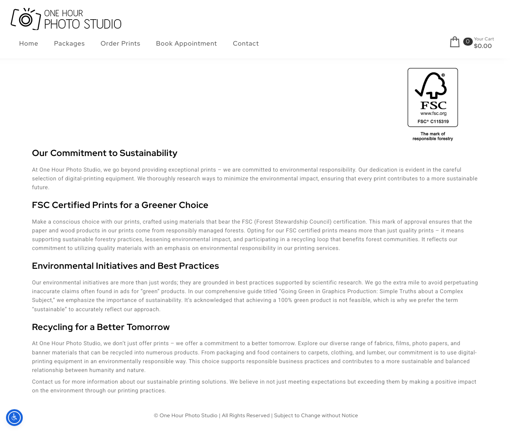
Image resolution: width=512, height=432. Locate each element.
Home (28, 43)
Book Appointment (186, 43)
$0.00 (483, 46)
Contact (246, 43)
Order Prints (121, 43)
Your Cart (484, 39)
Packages (69, 43)
